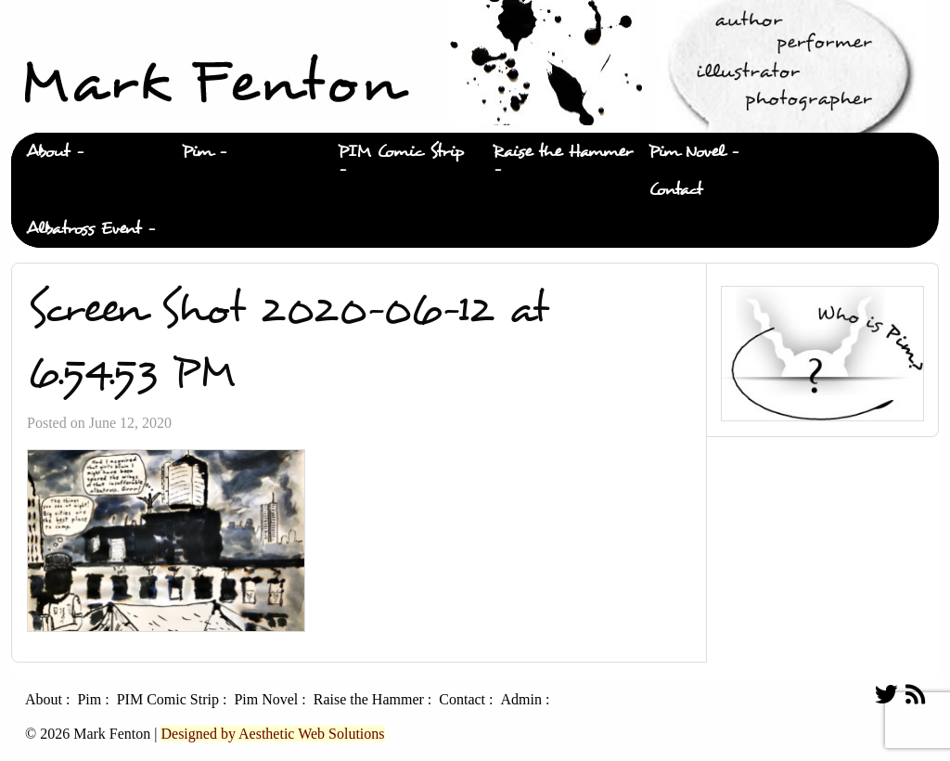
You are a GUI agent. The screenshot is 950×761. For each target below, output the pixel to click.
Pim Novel (686, 151)
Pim (197, 151)
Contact (675, 189)
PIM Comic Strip (401, 151)
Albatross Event (83, 228)
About (48, 151)
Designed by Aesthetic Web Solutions (272, 734)
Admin (520, 699)
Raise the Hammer (563, 151)
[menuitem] (89, 152)
